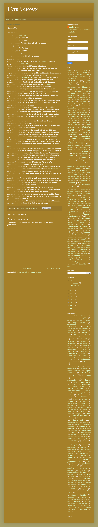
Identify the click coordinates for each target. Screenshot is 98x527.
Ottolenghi (72, 199)
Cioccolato (72, 108)
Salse (69, 233)
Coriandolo (75, 118)
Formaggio (86, 151)
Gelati (84, 158)
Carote (77, 100)
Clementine (71, 110)
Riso (89, 229)
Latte (88, 168)
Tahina (73, 249)
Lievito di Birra (73, 176)
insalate (70, 166)
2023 (72, 280)
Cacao (88, 91)
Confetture (86, 114)
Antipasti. (73, 81)
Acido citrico (72, 72)
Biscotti (86, 87)
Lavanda (70, 172)
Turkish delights (73, 253)
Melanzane (86, 185)
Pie (89, 216)
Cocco (84, 110)
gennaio (75, 283)
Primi (81, 228)
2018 (72, 299)
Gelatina (70, 160)
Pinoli (74, 218)
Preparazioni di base (77, 227)
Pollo (85, 220)
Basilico (70, 85)
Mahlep (72, 181)
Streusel (70, 245)
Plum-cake (75, 220)
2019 (72, 296)
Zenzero (88, 262)
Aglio (85, 72)
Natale (88, 193)
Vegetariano (83, 258)
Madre (77, 178)
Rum (80, 231)
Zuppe (69, 266)
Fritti (70, 156)
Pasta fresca (76, 205)
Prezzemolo (71, 228)
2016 (72, 306)
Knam (69, 168)
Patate (83, 210)
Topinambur (71, 251)
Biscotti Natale (80, 89)
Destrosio (71, 134)
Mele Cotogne (86, 187)
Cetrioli (83, 102)
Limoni (85, 176)
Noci (84, 195)
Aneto (88, 74)
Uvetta (77, 256)
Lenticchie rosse (84, 172)
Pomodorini (83, 222)
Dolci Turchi (75, 143)
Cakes (73, 93)
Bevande (83, 85)
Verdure (84, 260)
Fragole (75, 153)
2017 (72, 302)
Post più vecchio (54, 268)
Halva (85, 164)
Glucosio (70, 162)
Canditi (84, 93)
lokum (69, 178)
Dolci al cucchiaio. (82, 137)
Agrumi (69, 74)
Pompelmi (70, 224)
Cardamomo (83, 97)
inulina (83, 166)
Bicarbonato (71, 87)
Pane (84, 199)
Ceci (72, 102)
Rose (73, 231)
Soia (68, 241)
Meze (85, 191)
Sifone (73, 239)
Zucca (73, 264)
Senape (80, 237)
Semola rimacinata (79, 235)
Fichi (69, 151)
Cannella (70, 95)
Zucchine (83, 264)
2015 (72, 309)
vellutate (71, 260)
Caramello (71, 97)
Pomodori (70, 222)
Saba (86, 231)
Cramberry (75, 120)
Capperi (83, 95)
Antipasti (71, 79)
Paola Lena (74, 27)
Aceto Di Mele (81, 70)
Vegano (73, 258)
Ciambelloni (83, 106)
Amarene (79, 74)
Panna (83, 201)
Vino (69, 262)
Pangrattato (71, 201)
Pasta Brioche (86, 203)
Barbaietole (83, 83)
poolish (22, 35)
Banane (73, 83)
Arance (88, 81)
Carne (69, 100)
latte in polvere (79, 170)
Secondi (87, 233)
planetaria (27, 78)
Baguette (75, 285)
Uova (85, 253)
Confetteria (71, 114)
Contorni (87, 116)
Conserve (75, 116)
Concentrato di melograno (77, 112)
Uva (68, 256)
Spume (84, 243)
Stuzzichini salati (84, 247)
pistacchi (86, 218)
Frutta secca (72, 158)
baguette (42, 62)
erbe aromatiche (73, 145)
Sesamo (88, 237)
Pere (81, 212)
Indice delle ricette (20, 19)
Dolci (88, 135)
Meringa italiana (73, 191)
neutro (74, 195)
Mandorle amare (85, 183)
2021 (72, 290)
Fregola (85, 153)
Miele (69, 193)
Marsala (74, 185)
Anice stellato (79, 76)
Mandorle (71, 183)
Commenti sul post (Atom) (30, 272)
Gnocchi (80, 162)
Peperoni (71, 212)
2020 (72, 293)
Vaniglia (88, 256)
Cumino (88, 130)
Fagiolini (83, 147)
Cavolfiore (87, 100)
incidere (11, 185)
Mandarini (83, 181)
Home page (9, 19)
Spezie (74, 243)
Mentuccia (84, 189)
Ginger (83, 160)
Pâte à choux (22, 9)
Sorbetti (77, 241)
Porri (83, 224)
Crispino (84, 122)
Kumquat (78, 168)
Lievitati (78, 174)
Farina (69, 149)
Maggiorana (87, 178)
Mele (73, 187)
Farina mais (82, 149)
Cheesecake (71, 104)
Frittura (83, 156)
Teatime (83, 249)
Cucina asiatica (73, 124)
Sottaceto (87, 241)
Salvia (77, 233)
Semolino (70, 237)
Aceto (69, 70)
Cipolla (84, 108)
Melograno (74, 189)
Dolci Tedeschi (79, 141)
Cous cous (87, 118)
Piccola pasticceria (79, 215)
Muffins (79, 193)
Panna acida (71, 203)
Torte (84, 251)
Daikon (85, 132)
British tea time (74, 91)
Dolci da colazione (81, 139)
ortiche (82, 197)
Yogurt (78, 262)
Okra (68, 197)
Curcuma (74, 132)
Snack (83, 239)
